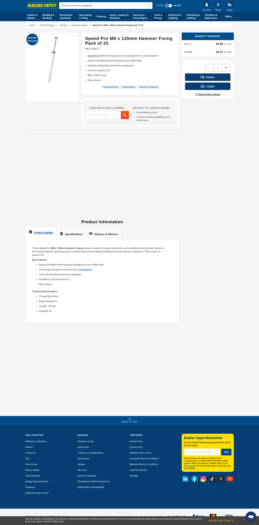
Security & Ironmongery (142, 16)
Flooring (102, 17)
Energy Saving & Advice (36, 481)
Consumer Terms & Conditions (144, 458)
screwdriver (85, 269)
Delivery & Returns (148, 87)
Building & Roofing (50, 16)
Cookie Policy (136, 447)
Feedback (30, 487)
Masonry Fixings (80, 25)
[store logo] (42, 5)
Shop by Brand (32, 475)
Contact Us (30, 453)
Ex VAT (160, 5)
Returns (29, 447)
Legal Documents (138, 470)
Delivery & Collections (35, 441)
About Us (82, 470)
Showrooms (83, 458)
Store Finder (31, 464)
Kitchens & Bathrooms (214, 16)
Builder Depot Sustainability (90, 487)
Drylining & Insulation (68, 16)
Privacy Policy (136, 441)
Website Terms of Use (140, 453)
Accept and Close (220, 520)
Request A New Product (36, 493)
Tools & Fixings (160, 16)
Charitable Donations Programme (93, 481)
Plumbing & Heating (195, 16)
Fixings (63, 25)
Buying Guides (32, 470)
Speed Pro (93, 55)
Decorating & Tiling (87, 16)
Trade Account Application (90, 453)
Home (32, 25)
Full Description (110, 87)
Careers (81, 464)
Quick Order (83, 447)
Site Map (134, 475)
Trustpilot (207, 494)
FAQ (27, 458)
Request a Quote (85, 441)
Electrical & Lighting (177, 16)
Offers (228, 16)
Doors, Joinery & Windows (120, 16)
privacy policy (190, 466)
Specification (129, 87)
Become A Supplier (86, 475)
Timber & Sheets (34, 16)
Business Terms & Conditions (144, 464)
